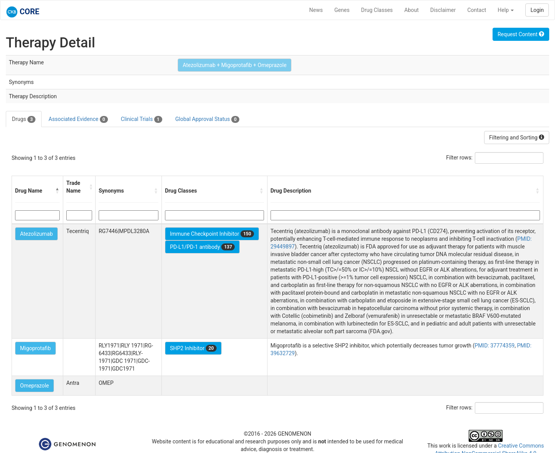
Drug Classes (377, 10)
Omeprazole (34, 386)
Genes (342, 10)
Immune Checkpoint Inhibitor (212, 233)
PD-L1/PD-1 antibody (202, 246)
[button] (57, 191)
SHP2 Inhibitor (193, 348)
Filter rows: (459, 157)
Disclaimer (443, 10)
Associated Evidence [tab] (78, 119)
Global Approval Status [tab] (207, 119)
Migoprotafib (35, 348)
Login (537, 10)
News (316, 10)
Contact (476, 10)
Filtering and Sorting (516, 137)
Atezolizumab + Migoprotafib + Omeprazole (235, 65)
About (411, 10)
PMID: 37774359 (494, 345)
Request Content (521, 34)
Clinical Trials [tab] (141, 119)
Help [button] (506, 10)
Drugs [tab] (23, 119)
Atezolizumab (36, 234)
